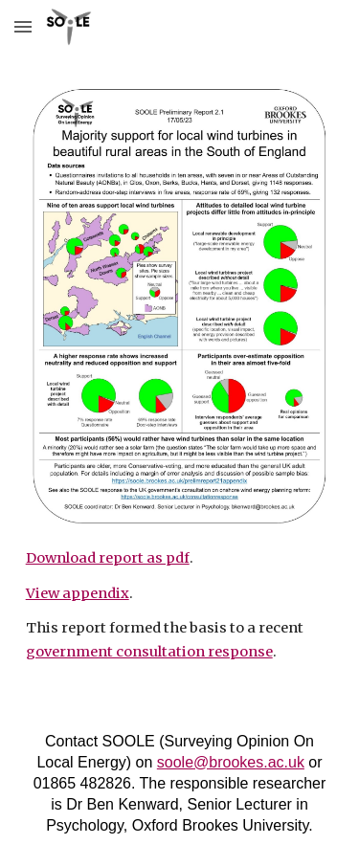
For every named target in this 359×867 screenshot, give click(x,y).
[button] (23, 26)
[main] (180, 605)
